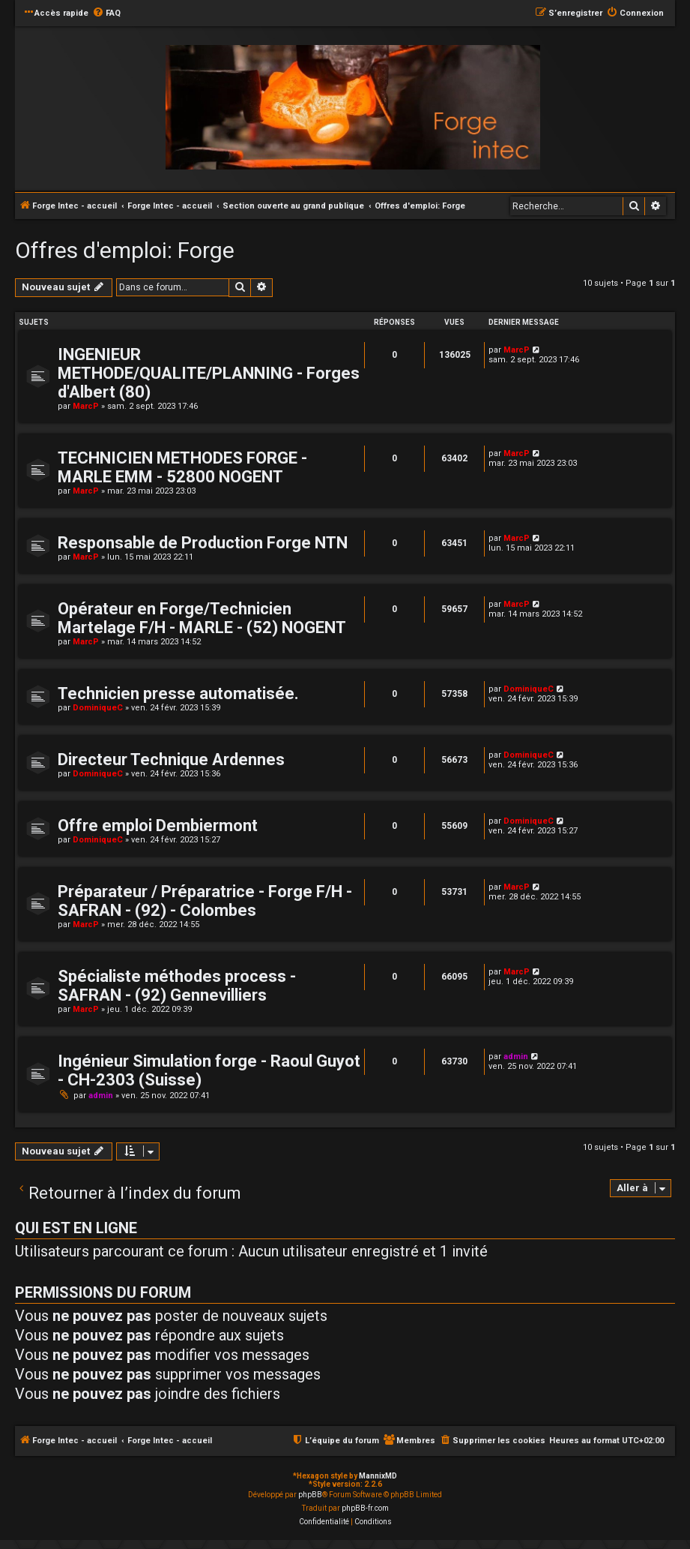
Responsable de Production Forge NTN (203, 542)
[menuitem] (106, 14)
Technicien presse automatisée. (178, 693)
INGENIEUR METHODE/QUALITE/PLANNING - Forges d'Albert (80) (209, 373)
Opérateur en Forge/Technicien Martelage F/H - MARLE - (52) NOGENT (202, 618)
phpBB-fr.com (365, 1508)
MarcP (86, 406)
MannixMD (378, 1476)
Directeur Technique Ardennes (171, 759)
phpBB (310, 1494)
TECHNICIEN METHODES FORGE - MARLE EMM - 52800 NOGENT (182, 467)
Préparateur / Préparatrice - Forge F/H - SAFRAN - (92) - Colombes (205, 901)
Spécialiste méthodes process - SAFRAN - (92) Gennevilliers (177, 985)
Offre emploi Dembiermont (158, 825)
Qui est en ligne (76, 1228)
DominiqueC (98, 708)
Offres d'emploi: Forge (124, 250)
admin (100, 1095)
